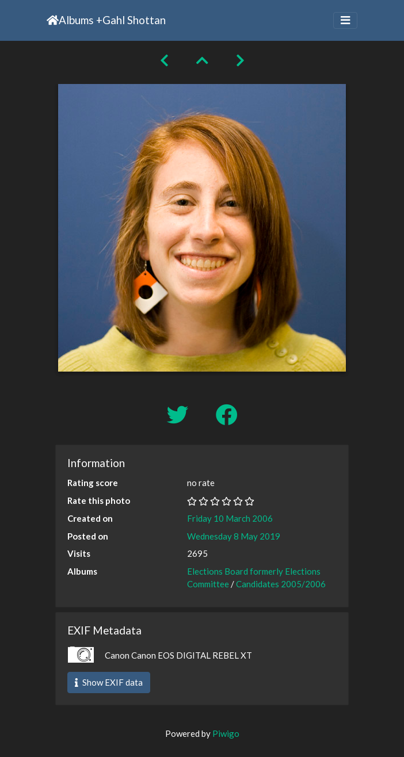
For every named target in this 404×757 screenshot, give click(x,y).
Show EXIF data (109, 682)
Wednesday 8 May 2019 (233, 536)
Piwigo (225, 733)
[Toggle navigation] (345, 20)
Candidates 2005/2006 (281, 584)
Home (53, 20)
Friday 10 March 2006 (230, 518)
